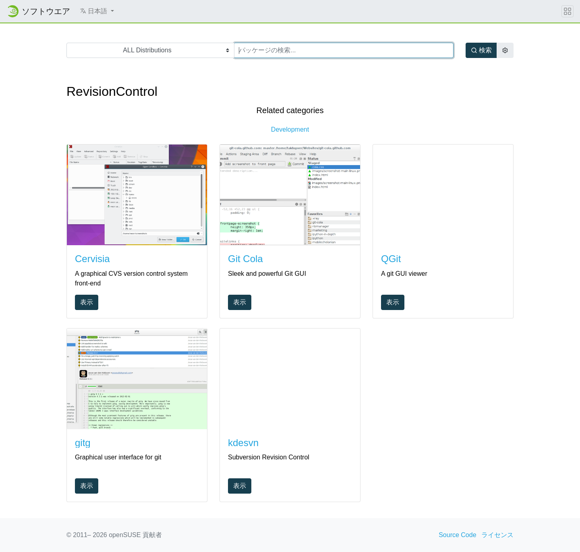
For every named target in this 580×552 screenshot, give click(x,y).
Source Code (457, 534)
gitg (83, 442)
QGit (391, 258)
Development (290, 129)
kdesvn (243, 442)
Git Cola (245, 258)
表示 (86, 302)
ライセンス (497, 534)
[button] (97, 11)
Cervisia (92, 258)
